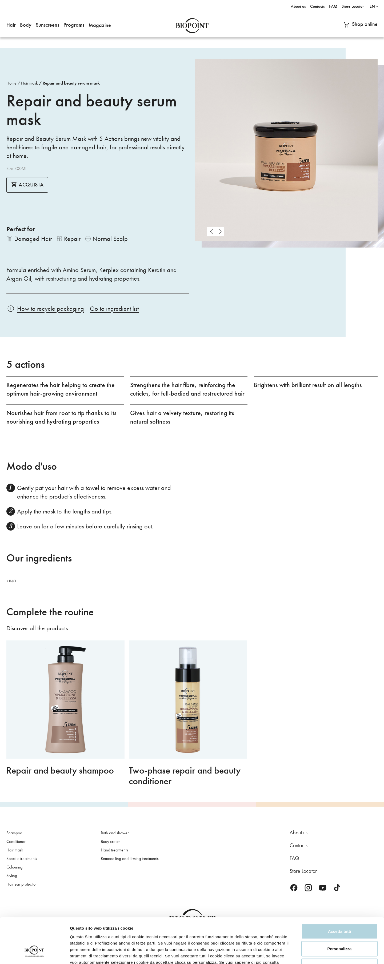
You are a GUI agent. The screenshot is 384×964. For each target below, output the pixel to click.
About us (298, 832)
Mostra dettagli (332, 953)
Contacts (298, 845)
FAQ (294, 858)
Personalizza (339, 911)
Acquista (27, 184)
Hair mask (29, 83)
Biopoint (192, 25)
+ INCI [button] (11, 581)
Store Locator (303, 871)
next (219, 231)
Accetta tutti (339, 894)
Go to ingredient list (114, 308)
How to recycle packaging (50, 308)
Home (11, 83)
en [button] (372, 6)
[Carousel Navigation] (215, 231)
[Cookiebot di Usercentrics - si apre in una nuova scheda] (34, 954)
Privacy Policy (88, 931)
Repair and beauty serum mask (71, 83)
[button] (11, 25)
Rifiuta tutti (339, 929)
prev (211, 231)
